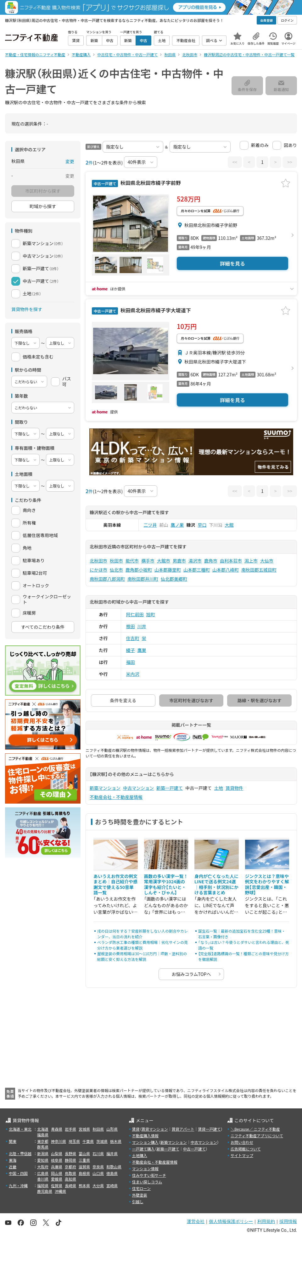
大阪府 (42, 1166)
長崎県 (70, 1185)
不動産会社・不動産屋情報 (116, 797)
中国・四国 (18, 1173)
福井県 (112, 1153)
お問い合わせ (242, 1142)
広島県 (42, 1173)
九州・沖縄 (18, 1185)
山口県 (98, 1173)
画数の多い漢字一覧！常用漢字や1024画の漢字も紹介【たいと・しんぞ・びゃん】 (166, 884)
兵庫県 (56, 1166)
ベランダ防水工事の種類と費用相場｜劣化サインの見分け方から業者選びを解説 (142, 945)
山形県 (112, 1129)
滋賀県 (84, 1166)
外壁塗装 (139, 1195)
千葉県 (88, 1141)
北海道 (42, 1129)
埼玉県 (74, 1141)
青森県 (56, 1129)
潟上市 (251, 560)
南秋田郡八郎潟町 (107, 579)
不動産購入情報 (145, 1135)
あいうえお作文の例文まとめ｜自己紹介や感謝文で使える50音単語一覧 (115, 884)
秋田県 (98, 1129)
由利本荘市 (231, 560)
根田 (130, 626)
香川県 (42, 1179)
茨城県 (102, 1141)
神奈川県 (58, 1141)
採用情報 (288, 1221)
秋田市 (116, 560)
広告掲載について (246, 1148)
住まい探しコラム (147, 1181)
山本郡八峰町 (225, 570)
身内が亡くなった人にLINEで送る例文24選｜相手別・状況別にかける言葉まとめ (216, 884)
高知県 (70, 1179)
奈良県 (98, 1166)
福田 (130, 662)
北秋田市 (98, 560)
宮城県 (84, 1129)
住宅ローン (141, 1188)
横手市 (147, 560)
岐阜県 (56, 1160)
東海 (12, 1160)
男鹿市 (179, 560)
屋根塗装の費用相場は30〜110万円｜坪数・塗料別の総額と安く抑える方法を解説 (142, 956)
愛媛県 (56, 1179)
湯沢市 (195, 560)
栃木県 (115, 1141)
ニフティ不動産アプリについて (257, 1135)
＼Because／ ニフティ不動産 (255, 1129)
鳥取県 (70, 1173)
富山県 (84, 1153)
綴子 (130, 650)
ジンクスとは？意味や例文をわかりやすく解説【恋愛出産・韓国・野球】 (267, 884)
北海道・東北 (20, 1129)
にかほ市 (98, 570)
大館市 (163, 560)
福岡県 (42, 1185)
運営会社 (195, 1221)
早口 (202, 525)
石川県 (98, 1153)
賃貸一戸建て (209, 1129)
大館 (229, 525)
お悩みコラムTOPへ (191, 974)
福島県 (42, 1134)
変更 (69, 161)
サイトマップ (242, 1155)
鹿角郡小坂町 (139, 570)
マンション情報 (145, 1168)
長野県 (70, 1153)
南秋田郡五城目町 (259, 570)
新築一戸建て (169, 788)
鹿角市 (210, 560)
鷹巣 (141, 650)
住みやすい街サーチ (149, 1175)
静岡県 (70, 1160)
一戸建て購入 (143, 1148)
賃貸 (136, 1129)
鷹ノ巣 (177, 525)
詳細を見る (232, 263)
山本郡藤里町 (167, 570)
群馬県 (42, 1147)
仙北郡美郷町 (174, 579)
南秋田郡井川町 (142, 579)
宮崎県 (112, 1185)
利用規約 (266, 1221)
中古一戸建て (194, 1148)
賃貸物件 (234, 788)
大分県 (98, 1185)
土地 (218, 788)
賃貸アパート (183, 1129)
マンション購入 (145, 1142)
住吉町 (132, 638)
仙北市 (116, 570)
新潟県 (42, 1153)
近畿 (12, 1166)
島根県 (84, 1173)
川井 (141, 626)
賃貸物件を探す (26, 309)
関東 (12, 1141)
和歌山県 (113, 1166)
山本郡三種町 (196, 570)
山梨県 (56, 1153)
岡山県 (56, 1173)
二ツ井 (150, 525)
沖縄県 (60, 1191)
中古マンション (138, 788)
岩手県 (70, 1129)
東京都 (42, 1141)
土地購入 (139, 1155)
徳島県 (112, 1173)
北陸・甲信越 (20, 1153)
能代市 (132, 560)
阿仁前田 (135, 614)
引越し (137, 1201)
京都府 (70, 1166)
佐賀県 (56, 1185)
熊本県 (84, 1185)
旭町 (150, 614)
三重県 (84, 1160)
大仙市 (266, 560)
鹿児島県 (44, 1191)
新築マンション (105, 788)
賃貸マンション (155, 1129)
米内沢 (132, 674)
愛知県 (42, 1160)
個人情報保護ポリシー (231, 1221)
